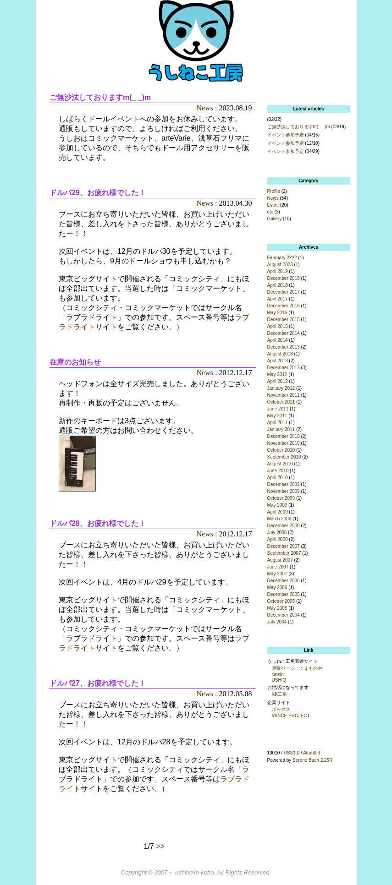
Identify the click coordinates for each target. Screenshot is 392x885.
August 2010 (280, 463)
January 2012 (281, 388)
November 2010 (283, 443)
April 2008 (277, 539)
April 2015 (277, 326)
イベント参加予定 (285, 134)
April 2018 (277, 285)
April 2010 (277, 477)
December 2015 (283, 319)
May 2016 (277, 312)
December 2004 (283, 614)
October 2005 (281, 601)
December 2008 (283, 525)
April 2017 (277, 298)
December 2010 (283, 436)
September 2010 (284, 456)
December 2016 (283, 305)
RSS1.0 (291, 752)
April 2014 (277, 340)
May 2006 (277, 587)
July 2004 (277, 621)
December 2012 (283, 367)
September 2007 (284, 553)
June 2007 (278, 566)
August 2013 (280, 353)
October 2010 (281, 450)
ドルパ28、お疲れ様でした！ (98, 523)
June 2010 (278, 470)
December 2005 (283, 594)
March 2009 (279, 518)
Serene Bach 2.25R (312, 760)
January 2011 (281, 429)
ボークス (281, 709)
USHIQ (279, 680)
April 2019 (277, 271)
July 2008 (277, 532)
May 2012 (277, 374)
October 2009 (281, 498)
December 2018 (283, 278)
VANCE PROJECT (291, 715)
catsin (278, 674)
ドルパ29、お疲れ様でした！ (98, 193)
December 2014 (283, 333)
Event (273, 205)
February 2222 (282, 257)
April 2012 (277, 381)
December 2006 (283, 580)
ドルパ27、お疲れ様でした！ (98, 683)
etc (270, 211)
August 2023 (280, 264)
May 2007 (277, 573)
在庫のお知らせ (75, 362)
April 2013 (277, 360)
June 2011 (278, 408)
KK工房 (279, 694)
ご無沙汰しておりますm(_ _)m (100, 97)
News (205, 108)
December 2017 (283, 292)
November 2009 (283, 491)
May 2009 (277, 505)
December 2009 (283, 484)
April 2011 (277, 422)
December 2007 (283, 546)
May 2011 (277, 415)
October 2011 (281, 401)
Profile (273, 191)
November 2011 (283, 395)
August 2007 (280, 560)
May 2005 (277, 608)
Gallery (274, 218)
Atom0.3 (311, 752)
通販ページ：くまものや (297, 668)
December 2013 (283, 347)
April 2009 (277, 511)
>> (160, 846)
